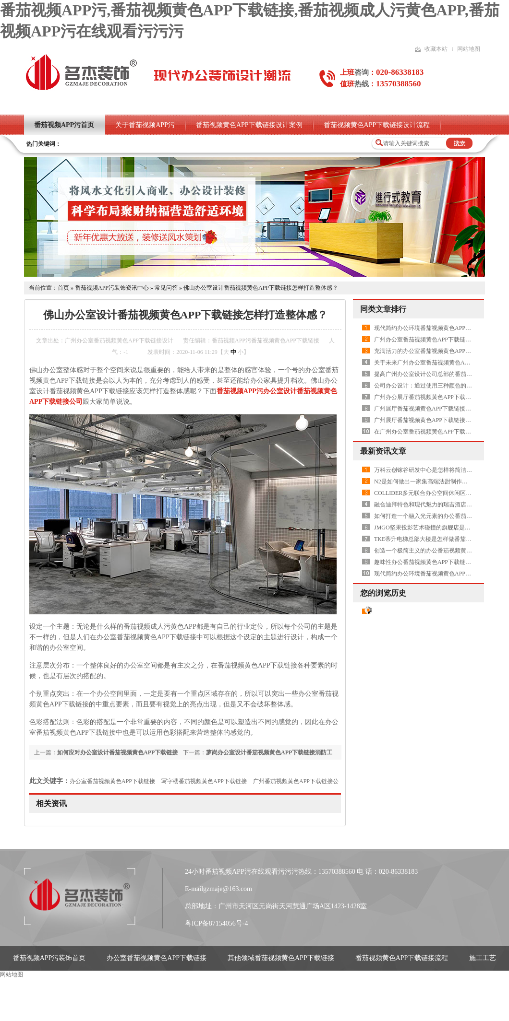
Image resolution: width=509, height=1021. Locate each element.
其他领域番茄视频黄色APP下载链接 (281, 958)
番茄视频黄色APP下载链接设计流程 (377, 125)
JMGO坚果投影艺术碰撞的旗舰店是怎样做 (428, 527)
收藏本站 (436, 49)
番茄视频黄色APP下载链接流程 (401, 958)
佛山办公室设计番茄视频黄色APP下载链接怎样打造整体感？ (260, 287)
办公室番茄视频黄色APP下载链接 (112, 781)
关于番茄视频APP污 (145, 125)
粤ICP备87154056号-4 (216, 923)
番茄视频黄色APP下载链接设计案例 (249, 125)
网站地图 (468, 49)
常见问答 (166, 287)
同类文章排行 (383, 309)
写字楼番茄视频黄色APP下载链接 (204, 781)
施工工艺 (482, 958)
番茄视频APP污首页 (64, 125)
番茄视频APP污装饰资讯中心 (112, 287)
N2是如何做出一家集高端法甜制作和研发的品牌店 (438, 481)
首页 (63, 287)
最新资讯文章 (383, 451)
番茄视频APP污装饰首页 (49, 958)
